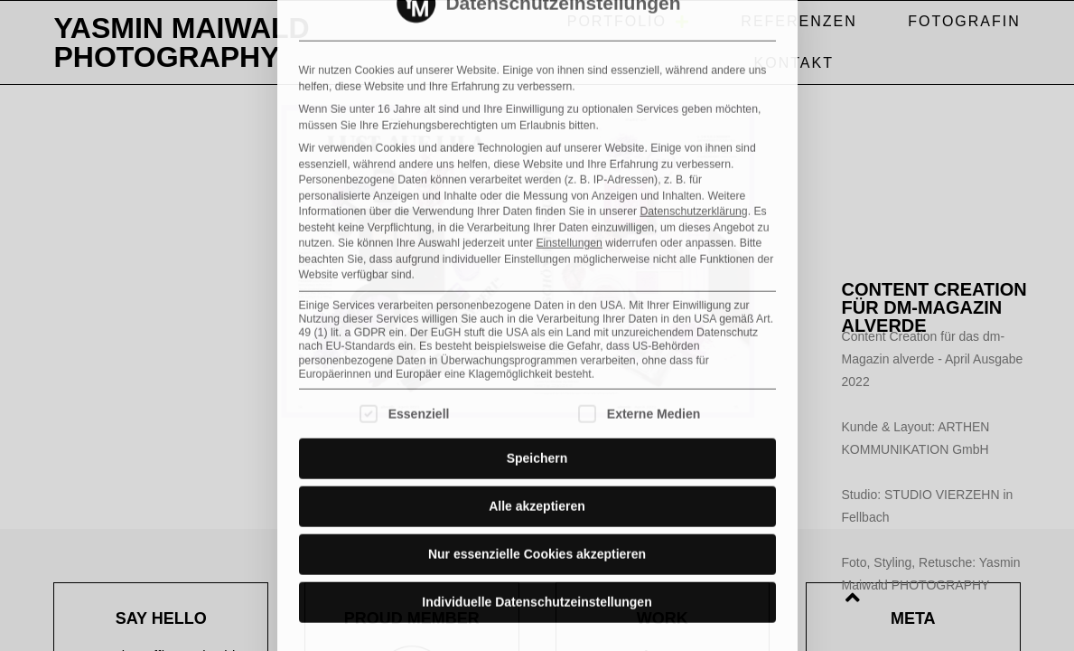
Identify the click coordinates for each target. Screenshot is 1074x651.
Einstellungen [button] (569, 64)
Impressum (722, 491)
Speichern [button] (537, 279)
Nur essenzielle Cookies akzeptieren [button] (537, 375)
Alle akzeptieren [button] (537, 327)
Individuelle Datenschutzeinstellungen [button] (536, 423)
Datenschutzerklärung (693, 32)
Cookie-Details (360, 491)
